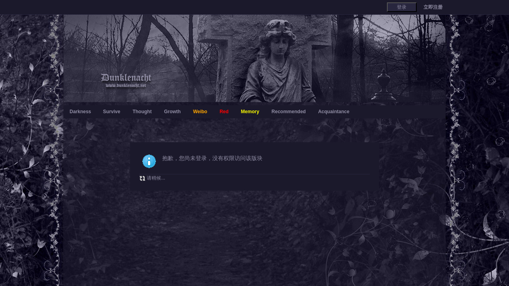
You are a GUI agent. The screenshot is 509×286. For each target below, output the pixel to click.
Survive (111, 111)
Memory (250, 111)
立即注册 (433, 7)
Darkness (80, 111)
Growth (172, 111)
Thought (142, 111)
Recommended (289, 111)
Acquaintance (334, 111)
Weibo (200, 111)
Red (224, 111)
